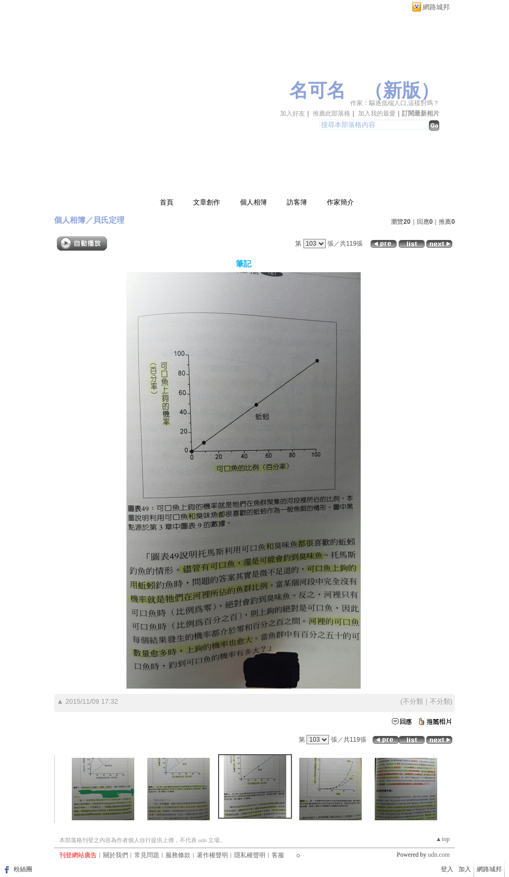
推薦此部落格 (331, 113)
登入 (447, 869)
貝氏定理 (108, 219)
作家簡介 (340, 202)
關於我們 (115, 855)
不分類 (413, 701)
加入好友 (292, 113)
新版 (402, 90)
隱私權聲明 (249, 855)
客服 (278, 855)
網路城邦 (436, 7)
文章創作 (206, 202)
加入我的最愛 (377, 113)
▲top (443, 839)
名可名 (317, 90)
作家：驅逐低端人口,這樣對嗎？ (394, 103)
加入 (465, 869)
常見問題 (146, 855)
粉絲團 (23, 869)
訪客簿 (297, 202)
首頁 (166, 202)
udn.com (439, 854)
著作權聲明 (212, 855)
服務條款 (178, 855)
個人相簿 (253, 202)
